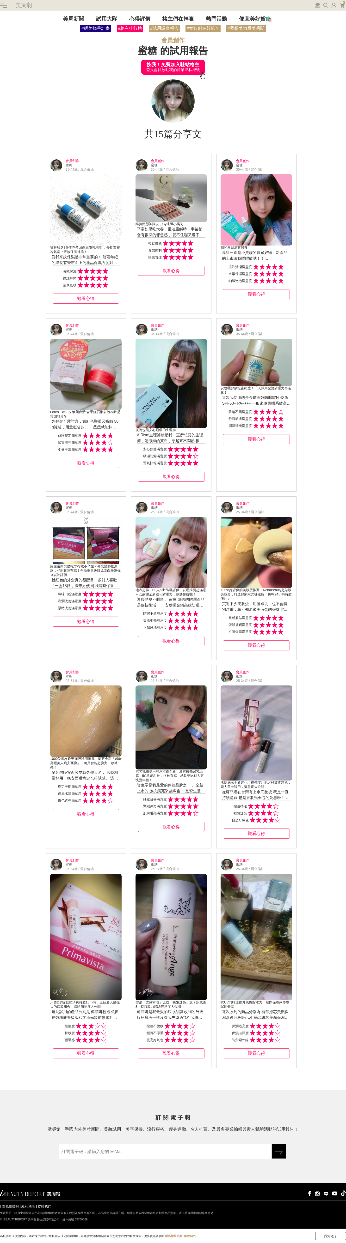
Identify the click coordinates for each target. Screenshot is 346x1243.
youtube (334, 1193)
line (326, 1193)
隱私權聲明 (10, 1206)
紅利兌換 (28, 1206)
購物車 (342, 4)
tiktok (343, 1193)
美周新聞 (73, 19)
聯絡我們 (44, 1206)
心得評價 (139, 19)
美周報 (24, 5)
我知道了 (330, 1236)
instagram (317, 1193)
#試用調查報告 (164, 28)
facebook (308, 1193)
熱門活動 (216, 19)
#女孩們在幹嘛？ (203, 28)
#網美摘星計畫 (95, 28)
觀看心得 (85, 298)
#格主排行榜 (130, 28)
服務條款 (189, 1236)
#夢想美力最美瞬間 (246, 28)
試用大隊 (106, 19)
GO (279, 1151)
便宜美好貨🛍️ (255, 19)
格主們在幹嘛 (178, 19)
